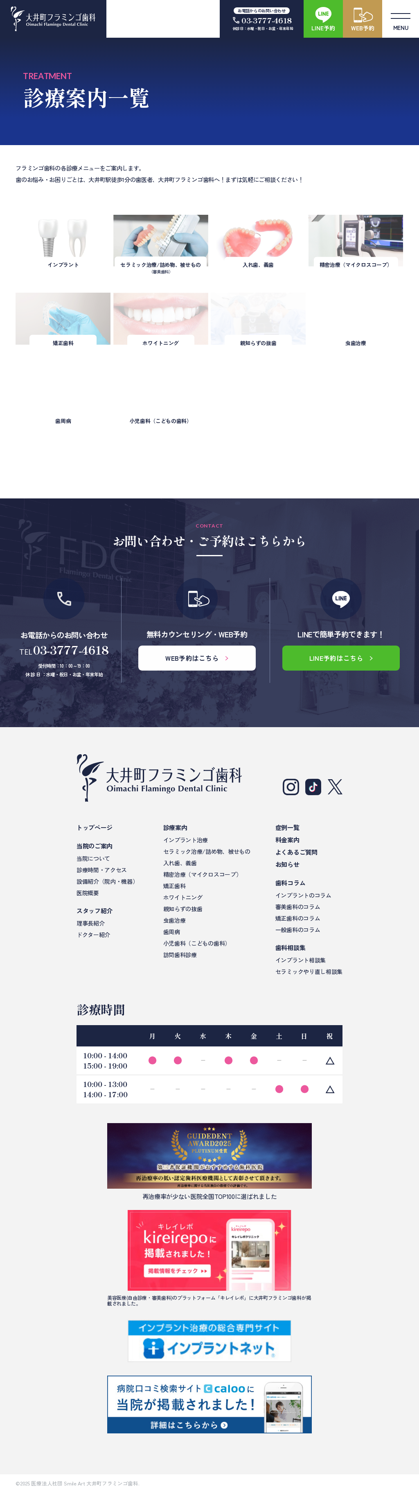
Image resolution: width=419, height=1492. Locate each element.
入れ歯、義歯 (180, 863)
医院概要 (88, 893)
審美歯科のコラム (297, 907)
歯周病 (171, 932)
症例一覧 (287, 827)
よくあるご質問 (296, 852)
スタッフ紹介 (95, 910)
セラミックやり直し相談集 (308, 971)
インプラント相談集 (300, 960)
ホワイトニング (183, 897)
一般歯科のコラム (297, 930)
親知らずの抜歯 (183, 909)
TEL (64, 650)
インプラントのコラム (303, 895)
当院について (93, 858)
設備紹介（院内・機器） (107, 881)
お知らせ (287, 864)
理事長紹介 (90, 923)
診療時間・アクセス (102, 870)
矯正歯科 (174, 886)
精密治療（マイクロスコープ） (202, 874)
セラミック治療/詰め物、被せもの (206, 851)
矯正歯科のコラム (297, 918)
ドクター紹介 (93, 934)
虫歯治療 (174, 920)
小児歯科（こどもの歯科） (196, 943)
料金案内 (287, 839)
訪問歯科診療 (180, 955)
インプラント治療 (185, 840)
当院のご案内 (95, 846)
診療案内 (175, 827)
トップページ (95, 827)
